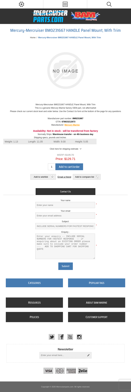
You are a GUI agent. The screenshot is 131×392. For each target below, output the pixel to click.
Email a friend (64, 177)
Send (88, 355)
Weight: (11, 141)
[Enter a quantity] (51, 166)
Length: (35, 141)
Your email (65, 211)
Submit (65, 266)
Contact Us (65, 191)
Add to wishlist (41, 177)
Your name (65, 200)
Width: (60, 141)
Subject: (65, 221)
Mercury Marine (72, 125)
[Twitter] (51, 337)
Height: (81, 141)
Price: (59, 159)
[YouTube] (70, 337)
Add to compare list (84, 177)
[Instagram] (79, 337)
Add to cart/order (69, 167)
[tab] (65, 191)
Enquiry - (65, 232)
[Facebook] (61, 337)
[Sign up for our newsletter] (62, 355)
